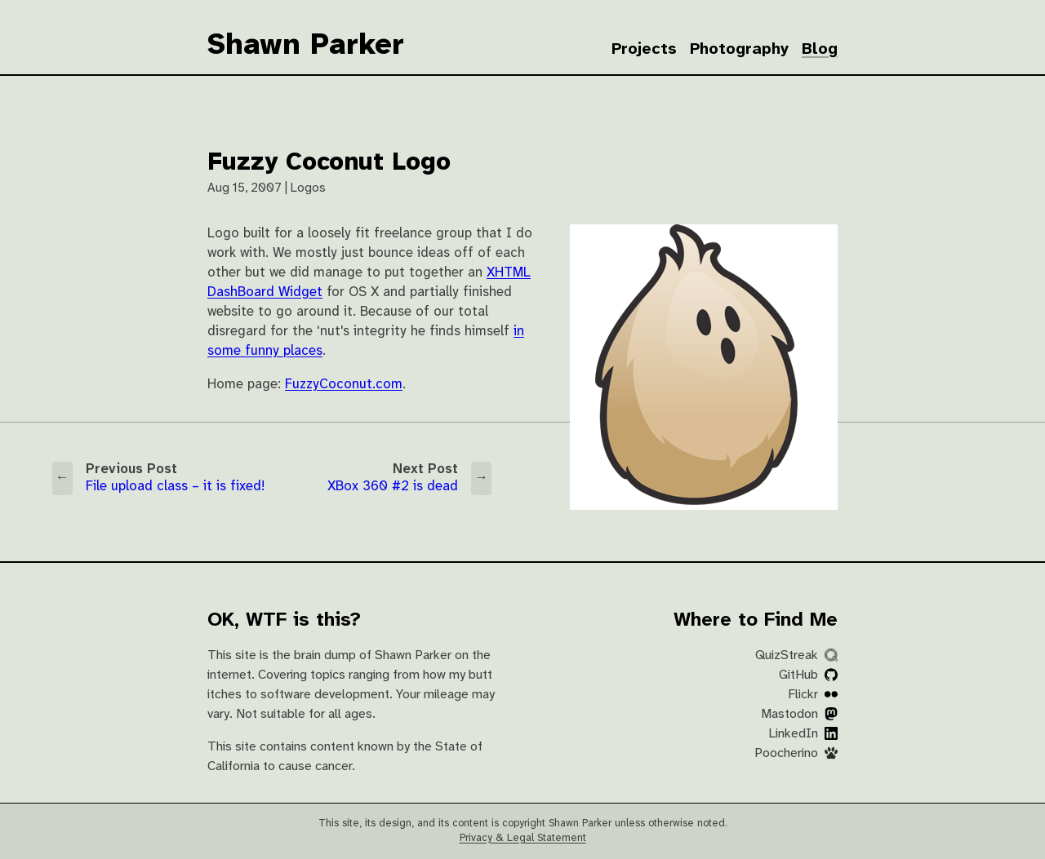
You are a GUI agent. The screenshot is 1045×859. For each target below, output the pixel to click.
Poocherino (796, 753)
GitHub (808, 675)
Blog (820, 49)
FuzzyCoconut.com (343, 385)
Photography (739, 49)
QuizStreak (796, 655)
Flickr (813, 695)
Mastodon (799, 714)
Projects (644, 49)
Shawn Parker (305, 45)
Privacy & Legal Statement (523, 838)
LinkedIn (803, 734)
